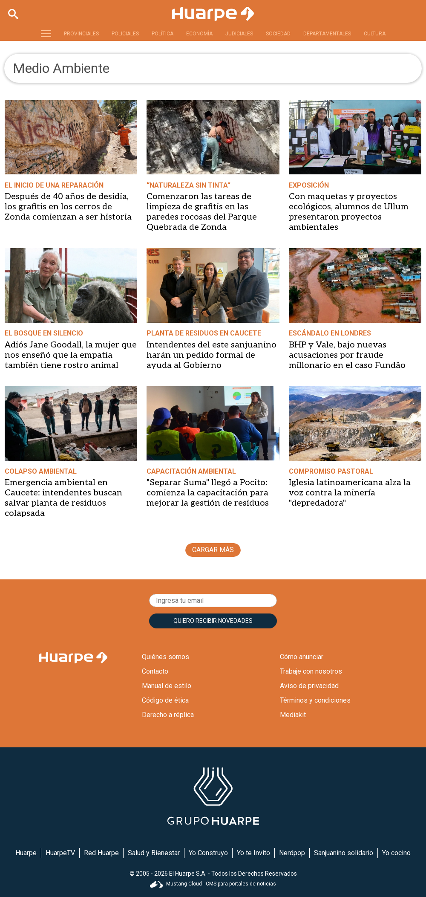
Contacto (155, 671)
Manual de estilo (166, 686)
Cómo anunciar (301, 657)
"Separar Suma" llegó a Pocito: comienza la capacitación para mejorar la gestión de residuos (208, 492)
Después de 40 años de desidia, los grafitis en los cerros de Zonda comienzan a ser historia (68, 206)
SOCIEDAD (278, 34)
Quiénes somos (165, 657)
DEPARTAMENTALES (327, 34)
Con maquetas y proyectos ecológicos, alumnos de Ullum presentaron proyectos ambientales (349, 211)
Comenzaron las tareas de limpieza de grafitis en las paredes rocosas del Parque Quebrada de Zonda (202, 211)
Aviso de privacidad (309, 686)
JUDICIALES (239, 34)
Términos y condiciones (315, 700)
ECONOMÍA (199, 34)
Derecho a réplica (168, 715)
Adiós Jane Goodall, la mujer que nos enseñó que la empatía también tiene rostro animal (71, 355)
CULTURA (375, 34)
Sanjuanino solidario (343, 853)
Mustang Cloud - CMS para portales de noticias (213, 884)
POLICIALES (125, 34)
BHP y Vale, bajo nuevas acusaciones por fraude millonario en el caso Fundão (347, 355)
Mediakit (293, 715)
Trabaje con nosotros (311, 671)
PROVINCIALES (81, 34)
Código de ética (165, 700)
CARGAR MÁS (213, 550)
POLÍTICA (162, 34)
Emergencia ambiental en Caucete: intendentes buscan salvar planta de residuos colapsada (63, 497)
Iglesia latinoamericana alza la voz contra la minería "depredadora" (350, 492)
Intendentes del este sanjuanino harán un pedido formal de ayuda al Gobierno (211, 355)
